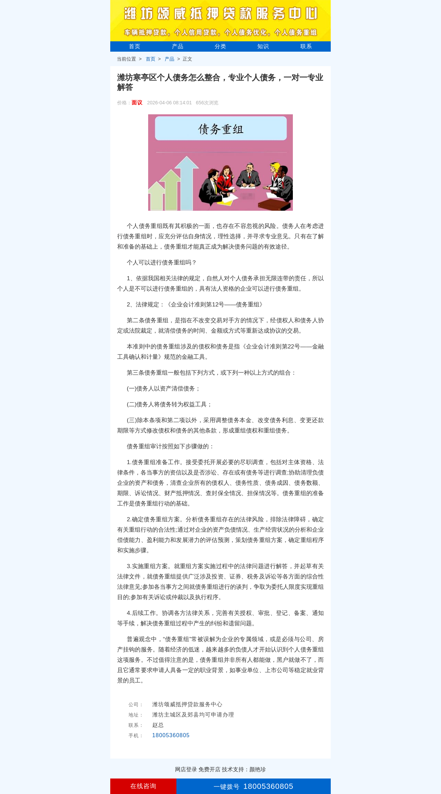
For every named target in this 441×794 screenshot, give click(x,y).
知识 (263, 46)
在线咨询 (143, 786)
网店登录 (186, 769)
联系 (306, 46)
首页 (135, 46)
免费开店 (209, 769)
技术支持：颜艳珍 (244, 769)
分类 (220, 46)
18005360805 (171, 735)
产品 (178, 46)
